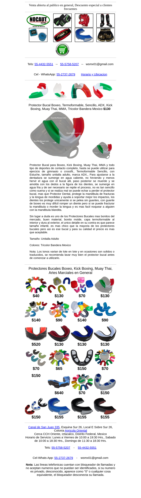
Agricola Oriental (76, 430)
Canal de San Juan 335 (44, 427)
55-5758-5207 (69, 64)
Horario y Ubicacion (94, 74)
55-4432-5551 (44, 64)
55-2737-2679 (66, 74)
